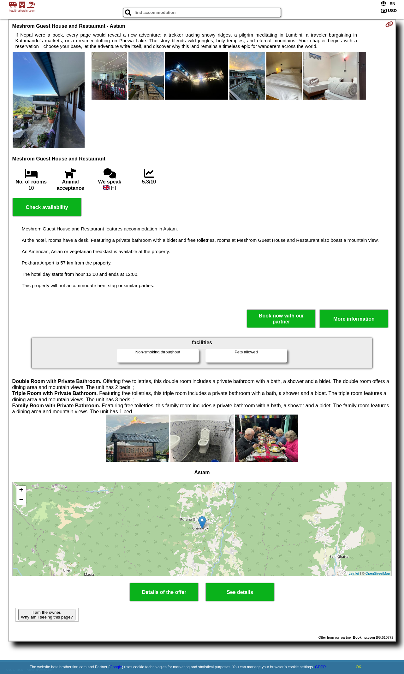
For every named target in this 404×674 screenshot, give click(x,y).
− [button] (21, 500)
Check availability (47, 207)
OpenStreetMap (377, 573)
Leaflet (354, 573)
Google (116, 667)
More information (354, 319)
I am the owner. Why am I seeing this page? (47, 614)
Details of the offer (164, 592)
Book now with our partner (281, 318)
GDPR (320, 667)
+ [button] (21, 490)
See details (240, 592)
